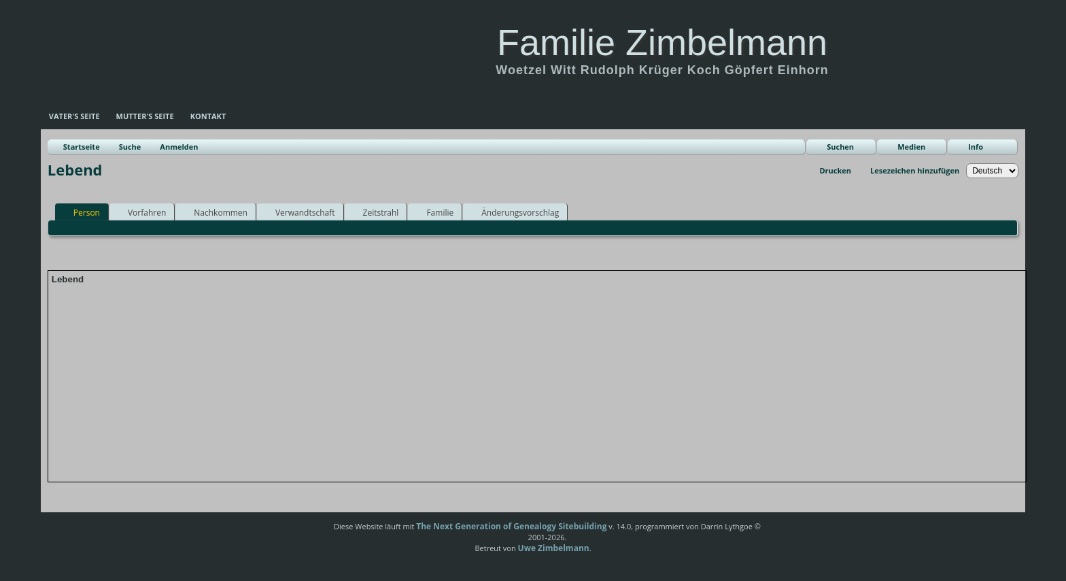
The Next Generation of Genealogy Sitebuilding (511, 526)
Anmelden (179, 147)
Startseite (81, 147)
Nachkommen (214, 212)
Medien (911, 147)
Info (975, 147)
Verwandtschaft (299, 212)
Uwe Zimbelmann (553, 548)
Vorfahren (141, 212)
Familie (433, 212)
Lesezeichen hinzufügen (914, 170)
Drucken (835, 170)
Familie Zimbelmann (662, 42)
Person (80, 212)
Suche (130, 147)
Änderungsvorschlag (514, 212)
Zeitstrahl (375, 212)
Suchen (840, 147)
